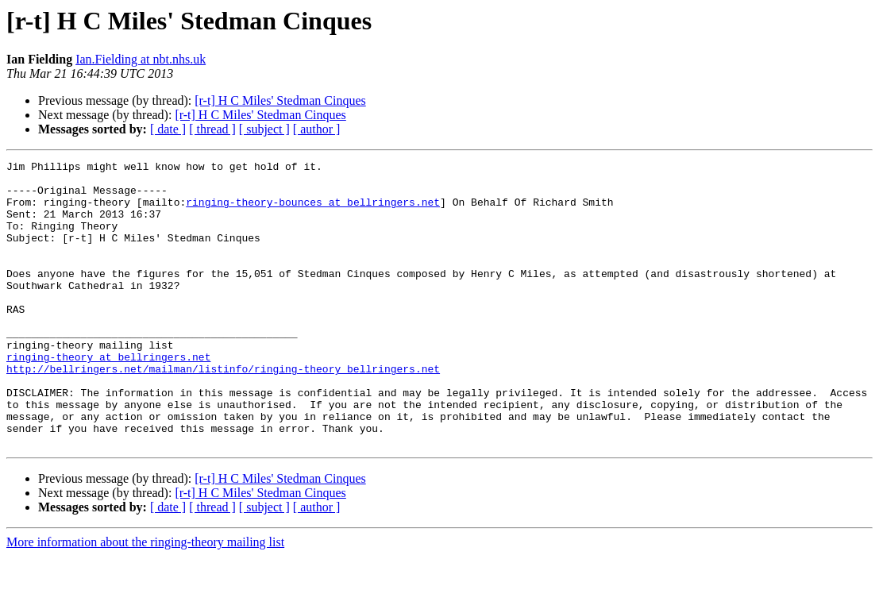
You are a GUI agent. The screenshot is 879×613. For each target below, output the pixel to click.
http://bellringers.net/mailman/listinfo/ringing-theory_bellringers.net (223, 411)
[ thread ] (212, 129)
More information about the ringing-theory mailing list (145, 599)
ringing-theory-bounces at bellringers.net (313, 211)
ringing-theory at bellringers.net (108, 397)
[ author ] (317, 129)
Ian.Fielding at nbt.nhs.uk (140, 59)
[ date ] (168, 129)
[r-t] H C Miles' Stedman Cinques (280, 100)
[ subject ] (264, 129)
